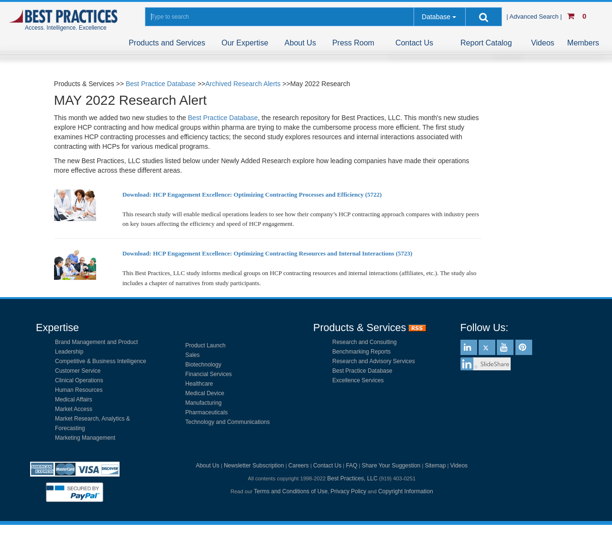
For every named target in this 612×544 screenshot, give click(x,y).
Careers (298, 465)
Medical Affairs (73, 399)
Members (583, 43)
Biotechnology (203, 364)
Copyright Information (405, 491)
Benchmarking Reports (361, 351)
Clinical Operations (79, 380)
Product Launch (206, 345)
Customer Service (77, 370)
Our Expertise (244, 43)
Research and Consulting (364, 342)
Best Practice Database (161, 84)
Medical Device (205, 393)
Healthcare (199, 383)
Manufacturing (204, 403)
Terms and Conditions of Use (291, 491)
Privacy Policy (348, 491)
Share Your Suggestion (391, 465)
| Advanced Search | (535, 16)
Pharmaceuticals (207, 412)
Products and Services (167, 43)
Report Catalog (486, 43)
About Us (300, 43)
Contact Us (414, 43)
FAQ (351, 465)
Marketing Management (85, 437)
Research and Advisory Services (373, 361)
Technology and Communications (228, 422)
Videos (543, 43)
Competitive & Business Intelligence (100, 361)
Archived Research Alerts (243, 84)
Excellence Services (357, 380)
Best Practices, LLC (352, 478)
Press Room (353, 43)
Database (436, 17)
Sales (193, 355)
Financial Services (209, 374)
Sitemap (435, 465)
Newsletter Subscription (254, 465)
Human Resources (78, 390)
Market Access (73, 409)
